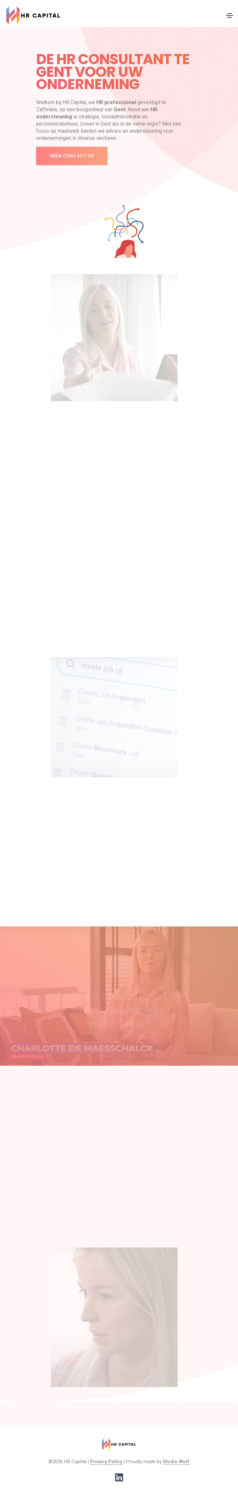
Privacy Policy (106, 1461)
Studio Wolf (176, 1461)
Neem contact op (72, 156)
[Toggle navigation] (229, 15)
